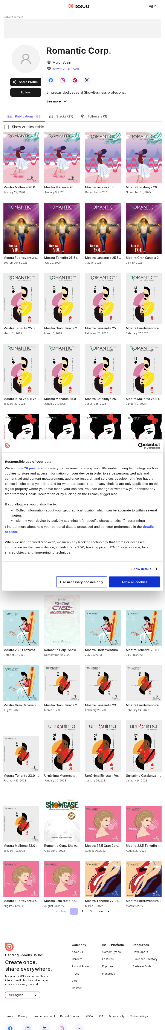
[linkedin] (27, 1020)
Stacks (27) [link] (61, 107)
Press (75, 964)
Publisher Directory (145, 950)
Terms (9, 1007)
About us (77, 943)
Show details (141, 569)
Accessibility (116, 1007)
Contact (77, 979)
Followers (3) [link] (93, 107)
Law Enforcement (44, 1007)
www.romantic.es (66, 68)
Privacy (23, 1007)
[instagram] (62, 1020)
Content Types (111, 943)
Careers (77, 950)
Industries (108, 964)
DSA (100, 1007)
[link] (152, 6)
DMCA (89, 1007)
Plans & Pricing (81, 957)
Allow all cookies (134, 582)
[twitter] (45, 1020)
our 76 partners (30, 468)
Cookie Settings (139, 1007)
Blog (75, 972)
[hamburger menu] (7, 6)
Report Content (70, 1007)
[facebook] (10, 1020)
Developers (140, 943)
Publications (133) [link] (24, 107)
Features (108, 950)
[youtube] (79, 1020)
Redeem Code (142, 957)
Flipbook (107, 957)
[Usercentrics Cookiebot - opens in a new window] (141, 446)
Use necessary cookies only (81, 582)
